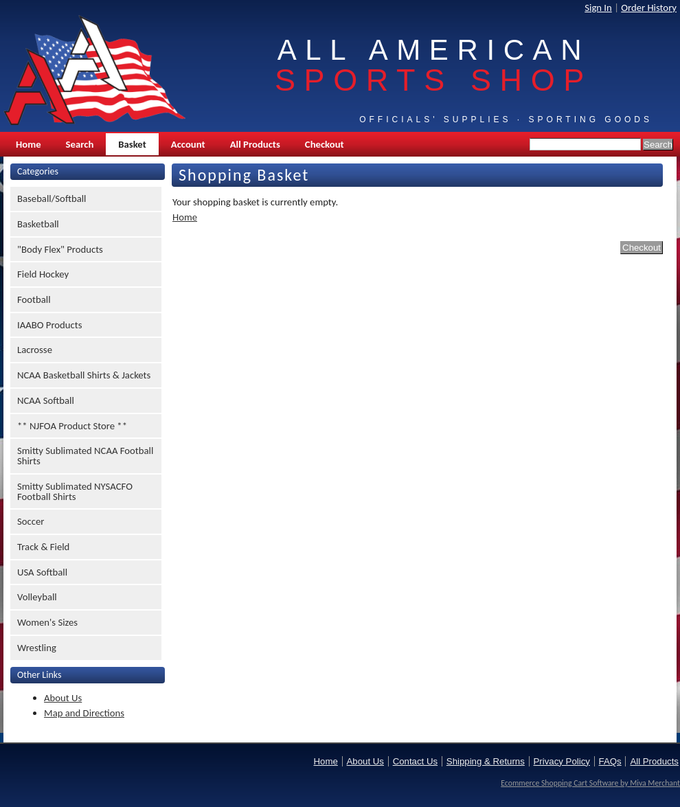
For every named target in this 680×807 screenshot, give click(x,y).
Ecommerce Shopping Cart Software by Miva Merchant (590, 783)
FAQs (610, 761)
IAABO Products (49, 325)
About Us (63, 698)
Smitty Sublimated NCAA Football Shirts (85, 455)
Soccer (30, 521)
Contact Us (415, 761)
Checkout (324, 144)
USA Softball (42, 572)
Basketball (38, 224)
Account (188, 144)
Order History (649, 7)
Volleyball (37, 597)
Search (80, 144)
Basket (132, 144)
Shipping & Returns (485, 761)
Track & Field (43, 547)
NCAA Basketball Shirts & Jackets (83, 375)
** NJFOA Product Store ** (72, 426)
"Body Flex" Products (60, 249)
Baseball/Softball (52, 198)
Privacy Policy (562, 761)
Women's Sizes (47, 622)
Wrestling (36, 647)
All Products (255, 144)
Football (34, 299)
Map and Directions (84, 713)
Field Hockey (43, 274)
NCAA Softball (45, 400)
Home (28, 144)
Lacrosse (34, 349)
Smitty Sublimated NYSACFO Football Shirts (75, 491)
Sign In (598, 7)
